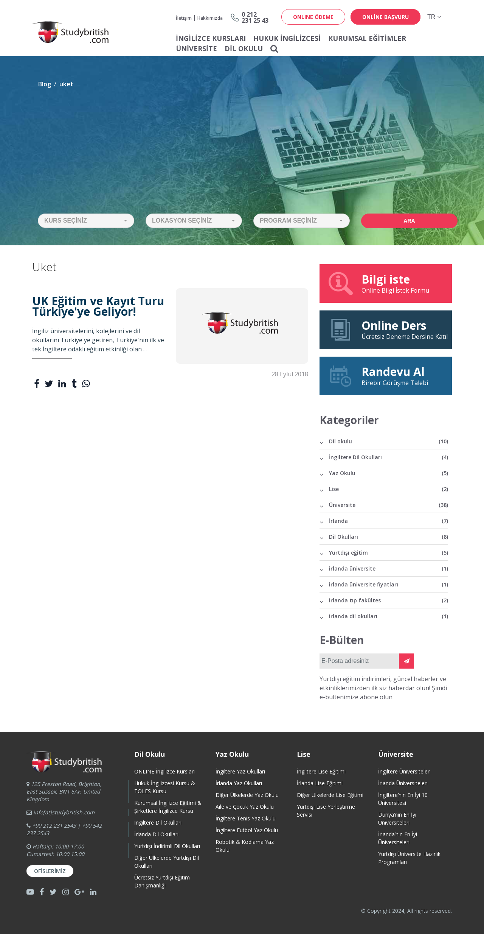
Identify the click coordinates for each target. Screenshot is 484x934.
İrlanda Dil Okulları (156, 834)
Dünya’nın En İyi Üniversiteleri (397, 818)
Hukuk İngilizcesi (287, 38)
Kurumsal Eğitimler (367, 38)
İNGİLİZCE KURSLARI (211, 38)
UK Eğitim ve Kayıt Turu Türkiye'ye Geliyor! (98, 306)
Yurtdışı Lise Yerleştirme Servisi (326, 810)
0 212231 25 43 (255, 17)
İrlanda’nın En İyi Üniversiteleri (397, 838)
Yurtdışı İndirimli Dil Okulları (167, 846)
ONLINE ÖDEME (313, 16)
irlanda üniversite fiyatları (388, 584)
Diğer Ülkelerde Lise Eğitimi (330, 794)
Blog (44, 84)
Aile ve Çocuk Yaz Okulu (245, 806)
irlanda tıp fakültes (388, 600)
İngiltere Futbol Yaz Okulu (247, 830)
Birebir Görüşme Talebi (385, 375)
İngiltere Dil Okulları (388, 457)
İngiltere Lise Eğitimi (321, 771)
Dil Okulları (388, 537)
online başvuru (385, 16)
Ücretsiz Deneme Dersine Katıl (387, 329)
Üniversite (196, 48)
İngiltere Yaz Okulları (240, 771)
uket (66, 84)
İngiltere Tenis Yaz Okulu (246, 818)
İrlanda (388, 521)
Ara (409, 221)
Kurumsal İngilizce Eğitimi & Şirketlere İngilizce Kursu (168, 806)
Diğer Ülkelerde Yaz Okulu (247, 794)
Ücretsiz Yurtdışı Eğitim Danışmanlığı (162, 881)
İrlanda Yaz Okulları (239, 783)
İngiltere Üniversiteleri (404, 771)
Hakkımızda (210, 18)
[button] (86, 221)
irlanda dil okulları (388, 616)
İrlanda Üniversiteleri (403, 783)
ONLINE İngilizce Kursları (164, 771)
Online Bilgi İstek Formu (385, 283)
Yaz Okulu (388, 473)
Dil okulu (388, 441)
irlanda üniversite (388, 568)
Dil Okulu (244, 48)
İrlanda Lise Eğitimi (320, 783)
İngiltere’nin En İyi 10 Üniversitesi (403, 798)
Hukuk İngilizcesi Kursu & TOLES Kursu (164, 787)
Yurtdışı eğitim (388, 553)
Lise (388, 489)
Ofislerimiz (50, 871)
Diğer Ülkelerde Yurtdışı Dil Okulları (166, 861)
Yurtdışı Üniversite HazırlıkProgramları (409, 857)
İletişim (184, 18)
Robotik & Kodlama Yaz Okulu (245, 845)
